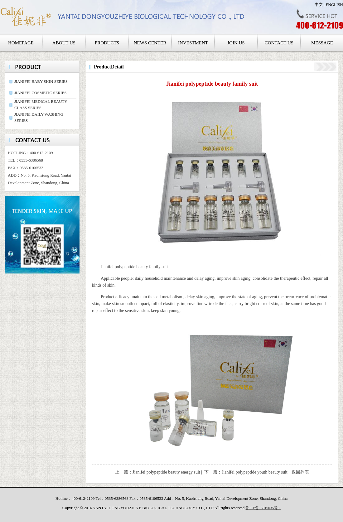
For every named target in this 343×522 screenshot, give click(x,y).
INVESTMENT (193, 42)
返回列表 (300, 472)
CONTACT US (279, 42)
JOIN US (235, 42)
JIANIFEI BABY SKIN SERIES (41, 81)
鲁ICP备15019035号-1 (263, 508)
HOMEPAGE (21, 42)
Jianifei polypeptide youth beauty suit (254, 472)
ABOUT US (63, 42)
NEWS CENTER (150, 42)
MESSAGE (322, 42)
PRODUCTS (107, 42)
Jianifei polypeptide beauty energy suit (166, 472)
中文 (319, 4)
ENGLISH (334, 4)
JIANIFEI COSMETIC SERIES (40, 92)
